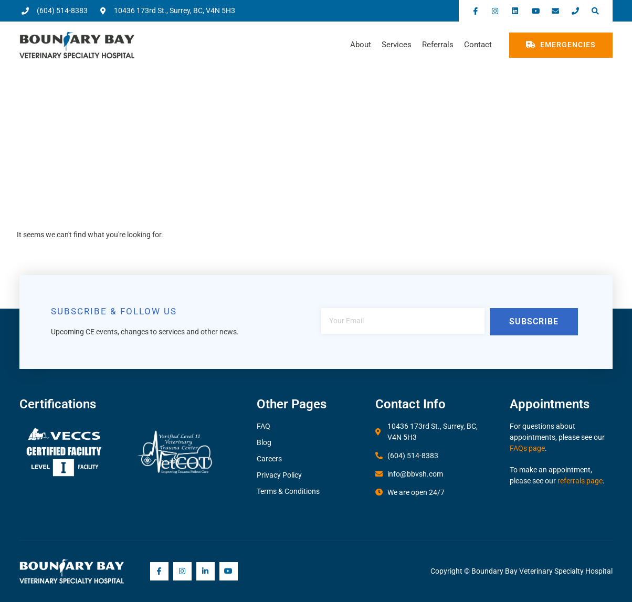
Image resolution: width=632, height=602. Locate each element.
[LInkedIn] (205, 571)
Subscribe (534, 321)
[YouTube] (228, 571)
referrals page (580, 481)
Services (397, 44)
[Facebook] (159, 571)
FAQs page (527, 448)
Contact (478, 44)
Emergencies (561, 44)
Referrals (438, 44)
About (360, 44)
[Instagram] (182, 571)
